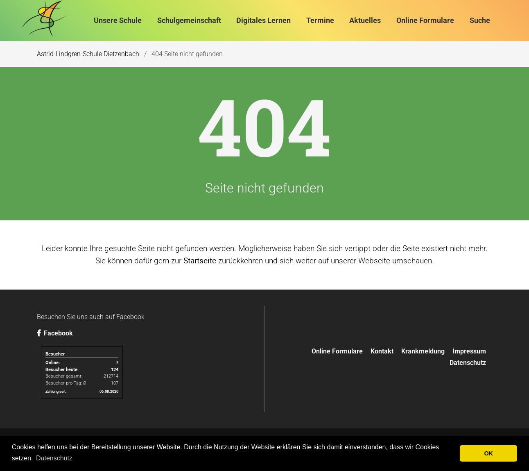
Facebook (55, 333)
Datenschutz (468, 363)
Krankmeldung (423, 351)
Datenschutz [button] (54, 458)
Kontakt (382, 351)
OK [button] (488, 453)
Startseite (199, 260)
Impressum (469, 351)
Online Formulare (337, 351)
